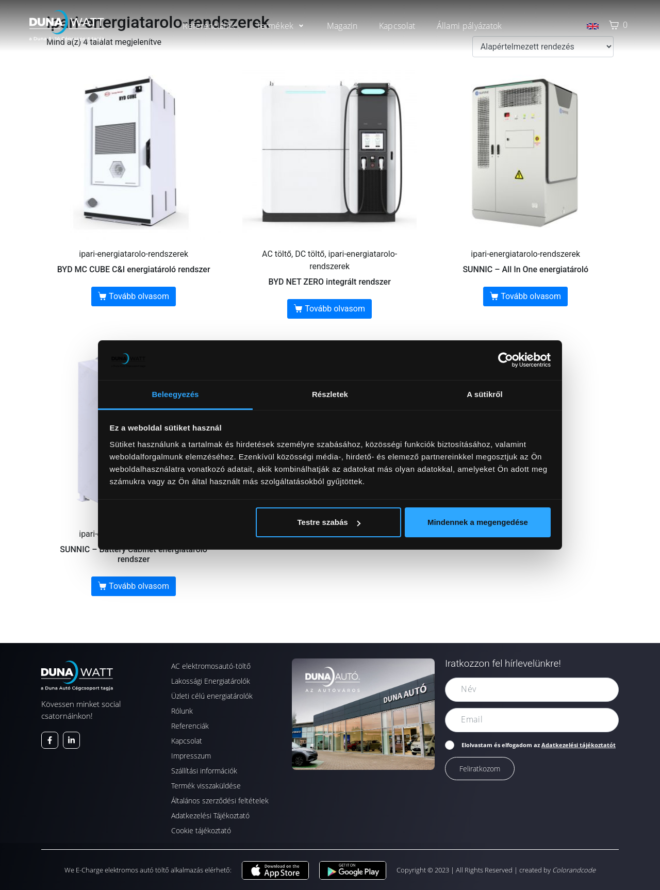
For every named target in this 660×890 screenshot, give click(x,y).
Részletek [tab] (330, 394)
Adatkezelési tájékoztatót (578, 745)
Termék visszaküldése (206, 785)
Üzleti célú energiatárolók (212, 696)
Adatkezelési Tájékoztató (210, 815)
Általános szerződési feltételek (220, 800)
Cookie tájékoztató (201, 830)
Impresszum (191, 756)
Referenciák (190, 726)
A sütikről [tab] (485, 394)
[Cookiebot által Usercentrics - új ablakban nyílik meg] (505, 360)
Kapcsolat (186, 741)
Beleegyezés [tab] (175, 394)
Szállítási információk (204, 771)
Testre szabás (328, 522)
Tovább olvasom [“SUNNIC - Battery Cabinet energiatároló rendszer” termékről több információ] (139, 586)
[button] (280, 26)
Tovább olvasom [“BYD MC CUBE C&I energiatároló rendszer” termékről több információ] (139, 296)
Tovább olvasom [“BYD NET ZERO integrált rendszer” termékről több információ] (335, 309)
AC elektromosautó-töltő (211, 666)
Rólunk (182, 711)
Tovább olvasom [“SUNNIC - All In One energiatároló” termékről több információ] (531, 296)
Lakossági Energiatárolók (210, 681)
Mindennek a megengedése (477, 522)
